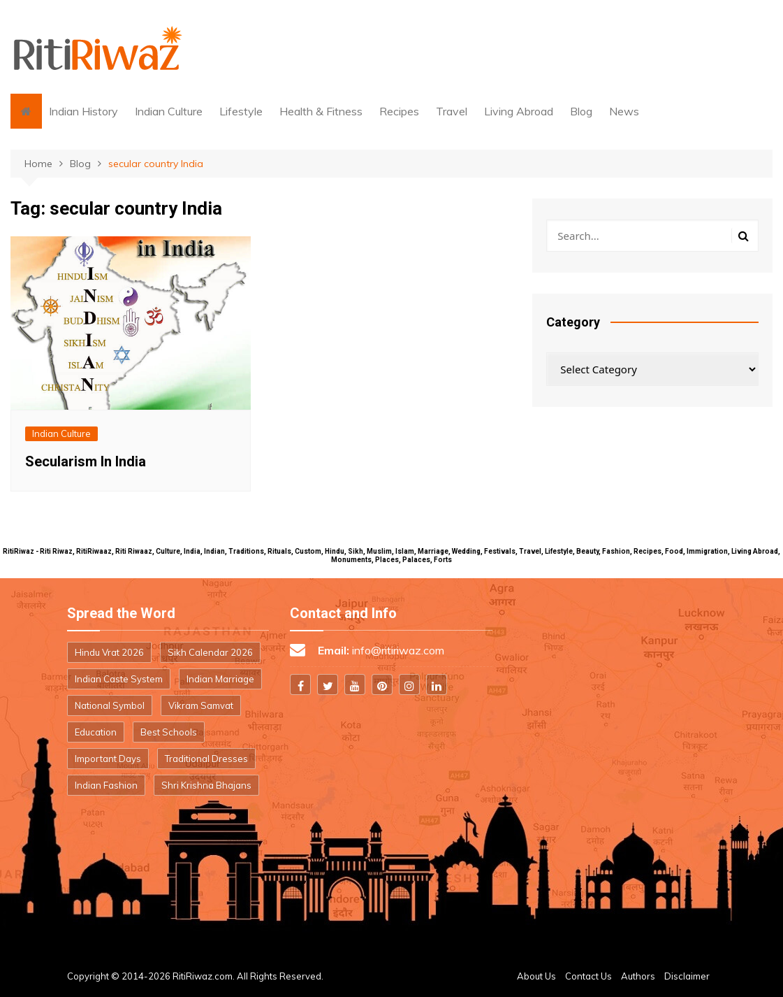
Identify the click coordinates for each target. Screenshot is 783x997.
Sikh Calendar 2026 (210, 652)
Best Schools (168, 732)
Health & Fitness (321, 111)
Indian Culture (169, 111)
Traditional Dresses (206, 758)
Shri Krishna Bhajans (206, 785)
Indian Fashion (106, 785)
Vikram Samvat (200, 705)
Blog (581, 111)
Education (96, 732)
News (624, 111)
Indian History (83, 111)
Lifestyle (241, 111)
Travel (451, 111)
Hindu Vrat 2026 (109, 652)
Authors (638, 976)
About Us (536, 976)
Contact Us (588, 976)
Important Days (108, 758)
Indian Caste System (119, 678)
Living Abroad (518, 111)
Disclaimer (687, 976)
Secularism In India (85, 461)
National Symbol (110, 705)
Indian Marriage (220, 678)
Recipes (399, 111)
